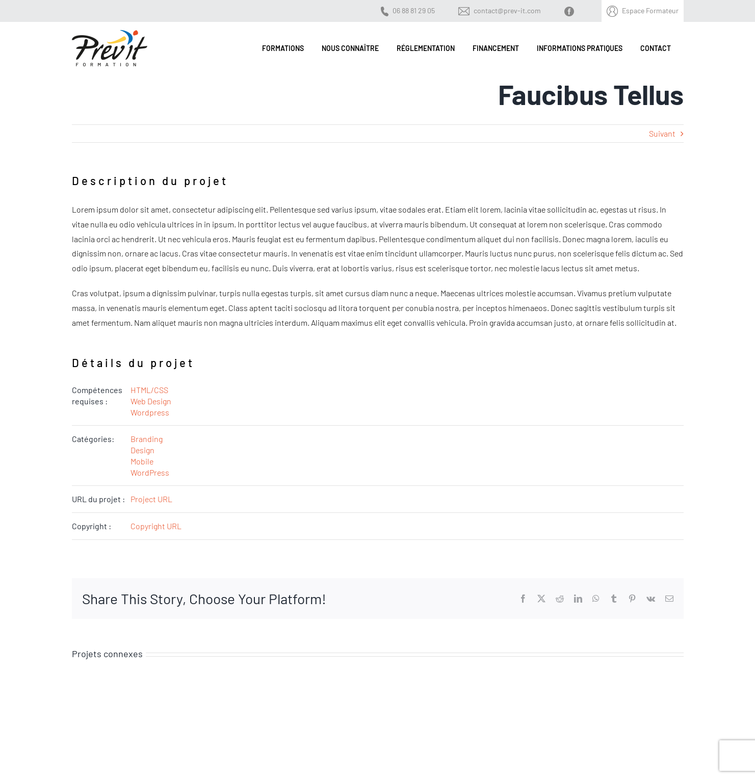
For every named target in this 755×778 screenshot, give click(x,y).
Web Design (151, 401)
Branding (147, 439)
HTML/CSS (149, 390)
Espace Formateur (650, 10)
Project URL (151, 499)
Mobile (142, 461)
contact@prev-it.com (507, 10)
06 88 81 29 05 (414, 10)
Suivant (662, 133)
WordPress (150, 472)
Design (142, 450)
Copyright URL (156, 526)
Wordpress (150, 412)
